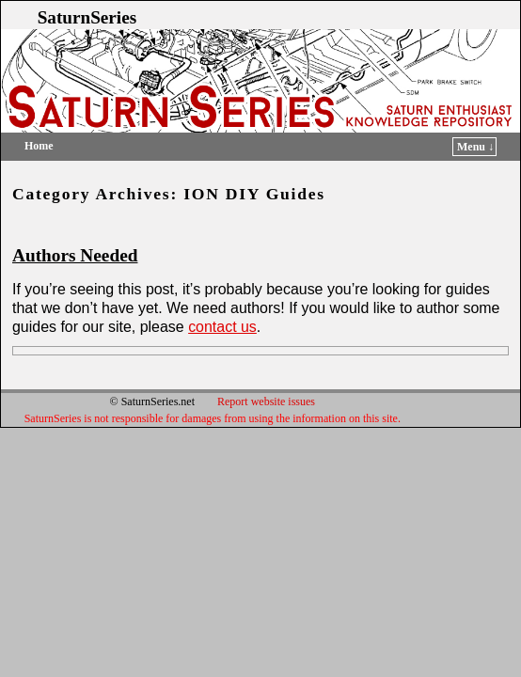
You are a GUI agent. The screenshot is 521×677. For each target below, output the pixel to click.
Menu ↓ (475, 146)
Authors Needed (74, 255)
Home (39, 145)
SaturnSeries (87, 17)
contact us (222, 327)
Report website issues (266, 401)
